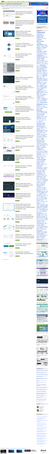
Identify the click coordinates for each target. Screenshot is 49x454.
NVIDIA (38, 66)
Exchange (41, 199)
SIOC (42, 224)
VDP (46, 192)
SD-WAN (46, 130)
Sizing (44, 211)
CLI (44, 228)
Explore (44, 101)
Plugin (38, 233)
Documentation (39, 211)
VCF (41, 94)
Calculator (39, 197)
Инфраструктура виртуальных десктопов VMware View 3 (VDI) (42, 397)
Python (46, 227)
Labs (41, 108)
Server (38, 196)
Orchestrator (40, 223)
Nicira (38, 85)
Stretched (38, 115)
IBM (38, 77)
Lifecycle (38, 127)
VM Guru (3, 6)
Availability (39, 166)
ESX (42, 92)
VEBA (38, 134)
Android (41, 227)
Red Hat (39, 62)
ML (46, 223)
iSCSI (42, 139)
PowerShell (44, 164)
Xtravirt (41, 86)
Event (38, 183)
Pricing (38, 212)
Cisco (47, 57)
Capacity (46, 218)
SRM (41, 132)
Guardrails (41, 228)
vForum (39, 143)
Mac (43, 235)
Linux (40, 75)
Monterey (39, 142)
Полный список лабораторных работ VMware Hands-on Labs (16, 6)
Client (41, 165)
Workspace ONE (40, 124)
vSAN (38, 97)
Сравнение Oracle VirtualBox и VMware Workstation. (41, 380)
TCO (46, 217)
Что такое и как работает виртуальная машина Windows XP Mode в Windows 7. (42, 391)
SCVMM (43, 217)
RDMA (43, 142)
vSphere (40, 56)
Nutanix (45, 54)
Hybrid (41, 200)
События (32, 1)
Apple (38, 84)
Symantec (29, 1)
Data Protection (42, 117)
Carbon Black (40, 151)
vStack (21, 1)
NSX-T (39, 147)
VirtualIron (40, 89)
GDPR (41, 52)
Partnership (43, 66)
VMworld (39, 50)
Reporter (39, 207)
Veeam (15, 1)
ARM (44, 131)
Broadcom (44, 38)
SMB (41, 189)
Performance (41, 126)
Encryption (39, 173)
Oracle (46, 61)
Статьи (5, 1)
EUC (37, 120)
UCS (46, 201)
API (44, 127)
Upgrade (39, 222)
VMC (38, 86)
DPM (38, 235)
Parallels (39, 60)
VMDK (45, 175)
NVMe (44, 100)
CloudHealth (44, 107)
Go (40, 208)
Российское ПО (9, 1)
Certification (39, 100)
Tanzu (38, 102)
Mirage (39, 191)
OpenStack (44, 154)
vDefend (38, 101)
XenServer (39, 90)
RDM (44, 189)
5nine (44, 52)
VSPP (38, 204)
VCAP (43, 222)
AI (46, 100)
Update (40, 104)
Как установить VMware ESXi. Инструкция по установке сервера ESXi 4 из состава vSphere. (42, 370)
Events (45, 81)
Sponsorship (41, 185)
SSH (46, 235)
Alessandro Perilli (41, 406)
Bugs (46, 226)
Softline (38, 73)
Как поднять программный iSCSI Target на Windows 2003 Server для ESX (42, 395)
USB (46, 127)
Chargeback (40, 111)
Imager (44, 135)
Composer (42, 238)
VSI (43, 77)
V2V (45, 117)
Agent (45, 168)
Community (44, 113)
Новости (3, 1)
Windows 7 (39, 83)
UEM (47, 154)
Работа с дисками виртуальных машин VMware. (41, 382)
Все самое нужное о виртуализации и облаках (14, 3)
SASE (43, 123)
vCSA (44, 146)
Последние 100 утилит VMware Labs (42, 416)
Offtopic (39, 38)
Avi (40, 120)
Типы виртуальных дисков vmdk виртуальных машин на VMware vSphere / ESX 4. (42, 372)
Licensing (43, 195)
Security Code (41, 57)
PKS (41, 155)
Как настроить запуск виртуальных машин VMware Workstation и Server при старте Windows (42, 379)
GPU (38, 203)
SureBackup (39, 150)
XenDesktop (40, 174)
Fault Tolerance (39, 180)
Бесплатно (44, 197)
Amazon (41, 74)
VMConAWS (40, 96)
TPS (40, 84)
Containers (39, 187)
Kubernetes (39, 34)
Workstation (43, 102)
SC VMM (41, 192)
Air (45, 234)
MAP (45, 199)
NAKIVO (45, 44)
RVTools (45, 56)
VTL (45, 156)
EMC (41, 73)
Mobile (38, 131)
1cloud (43, 63)
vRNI (38, 144)
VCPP (42, 116)
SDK (40, 203)
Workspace (39, 135)
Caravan (45, 83)
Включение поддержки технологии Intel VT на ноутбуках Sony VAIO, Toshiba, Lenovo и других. (42, 374)
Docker (38, 65)
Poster (43, 203)
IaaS (42, 60)
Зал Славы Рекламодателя (42, 24)
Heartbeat (42, 236)
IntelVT (38, 87)
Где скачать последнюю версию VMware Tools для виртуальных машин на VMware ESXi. (42, 387)
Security (40, 78)
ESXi (38, 92)
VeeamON (43, 48)
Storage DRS (40, 161)
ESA (38, 227)
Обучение (39, 152)
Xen (38, 74)
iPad (47, 208)
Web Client (44, 152)
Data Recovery (43, 210)
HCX (41, 106)
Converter (39, 133)
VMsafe (38, 215)
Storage (42, 65)
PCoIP (38, 194)
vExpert (39, 154)
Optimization (40, 230)
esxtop (43, 93)
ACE (38, 208)
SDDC (38, 129)
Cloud (39, 43)
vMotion (38, 138)
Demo (41, 196)
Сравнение (44, 87)
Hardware (40, 54)
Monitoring (39, 201)
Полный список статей (40, 401)
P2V (41, 93)
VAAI (38, 236)
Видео (37, 1)
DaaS (38, 200)
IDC (44, 85)
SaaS (38, 182)
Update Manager (41, 159)
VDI (38, 75)
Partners (39, 141)
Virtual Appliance (40, 163)
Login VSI (45, 73)
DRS (43, 137)
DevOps (46, 63)
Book (38, 169)
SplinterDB (39, 137)
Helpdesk (43, 233)
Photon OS (44, 133)
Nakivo (39, 47)
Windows (45, 78)
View (38, 82)
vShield (45, 207)
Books (38, 93)
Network (42, 115)
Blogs (41, 85)
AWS (42, 128)
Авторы (43, 1)
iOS (37, 192)
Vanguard (45, 180)
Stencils (39, 156)
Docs (44, 150)
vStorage (39, 216)
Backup (39, 110)
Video (42, 158)
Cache (43, 160)
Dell (38, 68)
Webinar (45, 80)
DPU (40, 119)
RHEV (41, 194)
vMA (45, 194)
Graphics (43, 147)
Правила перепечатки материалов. (21, 448)
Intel (40, 112)
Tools (44, 125)
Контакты (40, 1)
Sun (46, 85)
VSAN (38, 52)
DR (40, 160)
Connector (43, 182)
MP (47, 191)
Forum (38, 158)
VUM (44, 176)
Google (41, 77)
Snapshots (39, 188)
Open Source (40, 138)
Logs (47, 195)
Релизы (35, 1)
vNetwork (39, 175)
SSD (43, 170)
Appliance (40, 176)
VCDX (41, 101)
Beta (38, 199)
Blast (44, 171)
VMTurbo (39, 70)
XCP (38, 210)
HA (44, 141)
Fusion (42, 129)
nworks (43, 208)
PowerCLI (40, 51)
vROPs (43, 155)
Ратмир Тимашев (41, 409)
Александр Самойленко (12, 448)
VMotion (41, 212)
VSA (44, 174)
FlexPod (45, 213)
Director (39, 224)
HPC (45, 229)
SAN (46, 137)
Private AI (43, 97)
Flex (41, 235)
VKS (38, 94)
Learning (44, 143)
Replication (39, 179)
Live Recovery (41, 106)
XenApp (44, 187)
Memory (45, 94)
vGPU (43, 188)
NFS (46, 219)
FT (42, 186)
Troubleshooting (41, 226)
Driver (38, 229)
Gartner (42, 46)
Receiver (43, 204)
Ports (38, 106)
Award (39, 195)
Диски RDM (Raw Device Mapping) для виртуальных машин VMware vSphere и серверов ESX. (41, 385)
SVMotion (39, 232)
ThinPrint (39, 220)
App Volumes (44, 134)
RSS (45, 1)
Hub (38, 228)
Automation (43, 178)
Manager (38, 163)
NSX (38, 108)
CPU (38, 155)
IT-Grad (43, 47)
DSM (38, 119)
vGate (38, 59)
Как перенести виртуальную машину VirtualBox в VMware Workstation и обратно (42, 389)
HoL (38, 178)
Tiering (43, 220)
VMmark (39, 98)
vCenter (39, 80)
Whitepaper (40, 130)
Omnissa (44, 119)
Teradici (39, 48)
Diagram (45, 231)
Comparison (39, 171)
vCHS (45, 196)
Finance (39, 186)
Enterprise (40, 37)
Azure (42, 62)
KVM (45, 62)
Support (43, 144)
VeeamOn (39, 63)
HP (45, 60)
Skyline (42, 120)
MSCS (38, 238)
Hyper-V (44, 75)
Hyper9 (43, 84)
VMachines (40, 35)
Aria (45, 111)
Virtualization (40, 69)
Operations (44, 99)
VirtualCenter (41, 219)
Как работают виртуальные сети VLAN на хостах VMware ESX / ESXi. (42, 376)
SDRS (42, 59)
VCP (38, 112)
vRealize (44, 70)
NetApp (45, 74)
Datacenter (40, 168)
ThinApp (46, 92)
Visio (44, 161)
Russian (45, 104)
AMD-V (41, 218)
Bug (42, 156)
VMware (13, 1)
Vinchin (46, 46)
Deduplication (44, 205)
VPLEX (43, 201)
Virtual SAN (42, 68)
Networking (39, 125)
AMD (41, 146)
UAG (40, 144)
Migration (41, 234)
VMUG (38, 116)
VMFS (38, 61)
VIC (46, 233)
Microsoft (23, 1)
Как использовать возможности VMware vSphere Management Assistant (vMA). (42, 399)
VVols (38, 160)
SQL (44, 183)
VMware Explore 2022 (5, 259)
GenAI (40, 121)
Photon (41, 169)
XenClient (43, 191)
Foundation (42, 229)
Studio (38, 218)
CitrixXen (44, 90)
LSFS (38, 165)
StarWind (18, 1)
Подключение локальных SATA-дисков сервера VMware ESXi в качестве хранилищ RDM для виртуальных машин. (42, 393)
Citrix (26, 1)
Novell (45, 86)
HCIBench (40, 149)
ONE (43, 117)
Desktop (45, 179)
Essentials (43, 216)
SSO (43, 175)
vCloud (45, 151)
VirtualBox (39, 72)
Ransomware (41, 114)
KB (37, 219)
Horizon (39, 123)
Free (41, 183)
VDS (38, 234)
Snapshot (39, 213)
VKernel (42, 81)
